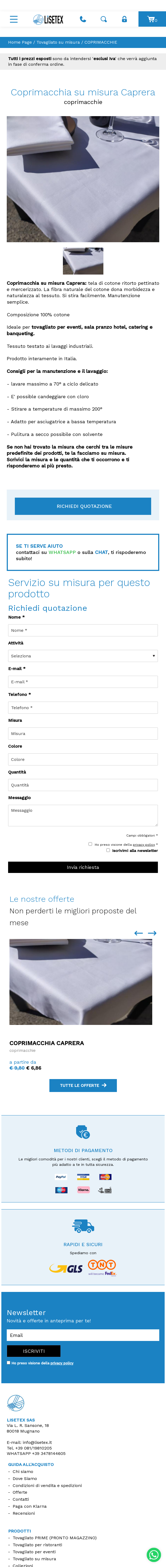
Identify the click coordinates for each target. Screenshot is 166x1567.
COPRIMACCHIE (100, 42)
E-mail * (17, 668)
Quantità (17, 772)
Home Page (20, 42)
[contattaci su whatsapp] (153, 1554)
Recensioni (24, 1513)
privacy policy (144, 845)
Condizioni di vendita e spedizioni (47, 1485)
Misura (15, 720)
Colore (15, 746)
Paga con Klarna (30, 1506)
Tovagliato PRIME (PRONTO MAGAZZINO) (55, 1537)
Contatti (21, 1499)
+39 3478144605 (49, 1453)
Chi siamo (23, 1471)
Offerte (20, 1492)
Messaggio (19, 797)
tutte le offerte (83, 1085)
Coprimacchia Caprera (46, 1043)
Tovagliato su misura (58, 42)
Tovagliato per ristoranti (37, 1544)
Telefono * (19, 694)
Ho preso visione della (42, 1363)
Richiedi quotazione (84, 506)
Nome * (16, 617)
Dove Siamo (25, 1478)
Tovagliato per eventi (34, 1551)
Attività (15, 643)
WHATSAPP (62, 552)
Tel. (29, 1448)
